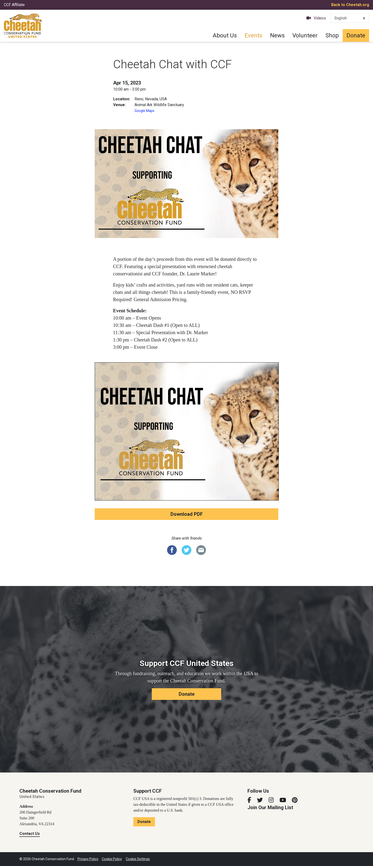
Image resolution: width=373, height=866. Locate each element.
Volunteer (305, 35)
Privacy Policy (87, 859)
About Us (225, 35)
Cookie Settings (138, 859)
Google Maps (144, 111)
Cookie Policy (112, 859)
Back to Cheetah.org (350, 4)
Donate (356, 35)
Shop (332, 35)
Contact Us (29, 833)
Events (253, 35)
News (277, 35)
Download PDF (186, 514)
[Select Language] (349, 18)
